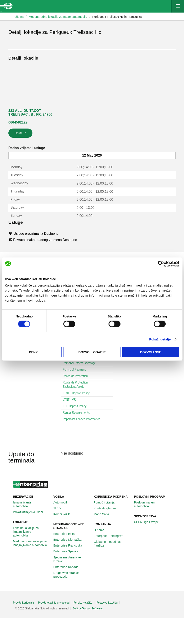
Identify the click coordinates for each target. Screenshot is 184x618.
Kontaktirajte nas (107, 508)
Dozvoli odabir (92, 352)
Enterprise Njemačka (69, 539)
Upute (21, 134)
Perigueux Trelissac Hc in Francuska (117, 16)
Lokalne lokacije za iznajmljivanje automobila (31, 531)
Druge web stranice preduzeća (71, 574)
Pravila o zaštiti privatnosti (53, 603)
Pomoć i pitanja (106, 502)
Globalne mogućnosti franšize (112, 543)
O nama (101, 530)
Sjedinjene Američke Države (71, 559)
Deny (33, 352)
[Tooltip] (62, 233)
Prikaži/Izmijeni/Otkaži (30, 512)
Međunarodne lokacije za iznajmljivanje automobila (31, 543)
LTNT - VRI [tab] (71, 400)
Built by (88, 608)
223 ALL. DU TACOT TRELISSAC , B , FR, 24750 (30, 112)
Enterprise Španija (68, 551)
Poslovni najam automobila (152, 504)
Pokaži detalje (160, 339)
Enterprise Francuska (70, 545)
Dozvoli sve (150, 352)
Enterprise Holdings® (110, 536)
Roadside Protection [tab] (77, 376)
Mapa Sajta (104, 514)
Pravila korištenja (23, 603)
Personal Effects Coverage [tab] (81, 363)
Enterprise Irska (66, 533)
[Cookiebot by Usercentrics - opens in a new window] (161, 263)
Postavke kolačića (107, 603)
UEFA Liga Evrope (148, 522)
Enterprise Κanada (68, 567)
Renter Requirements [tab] (78, 412)
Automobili (62, 502)
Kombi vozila (64, 514)
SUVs (59, 508)
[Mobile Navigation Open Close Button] (177, 6)
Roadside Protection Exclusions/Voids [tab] (87, 384)
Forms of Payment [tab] (76, 369)
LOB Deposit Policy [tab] (76, 406)
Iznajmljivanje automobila (31, 504)
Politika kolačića (82, 603)
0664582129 (17, 122)
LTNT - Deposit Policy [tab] (78, 393)
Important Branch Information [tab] (83, 419)
